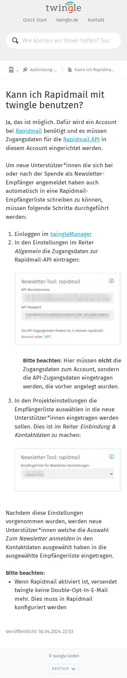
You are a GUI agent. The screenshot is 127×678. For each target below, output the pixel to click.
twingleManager (71, 234)
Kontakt (96, 20)
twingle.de (67, 20)
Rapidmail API (81, 139)
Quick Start (35, 20)
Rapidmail (29, 131)
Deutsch (64, 669)
